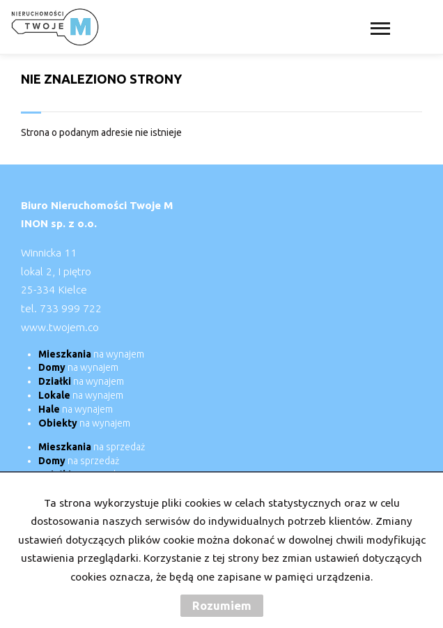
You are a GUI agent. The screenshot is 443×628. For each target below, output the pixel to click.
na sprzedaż (91, 446)
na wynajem (91, 354)
